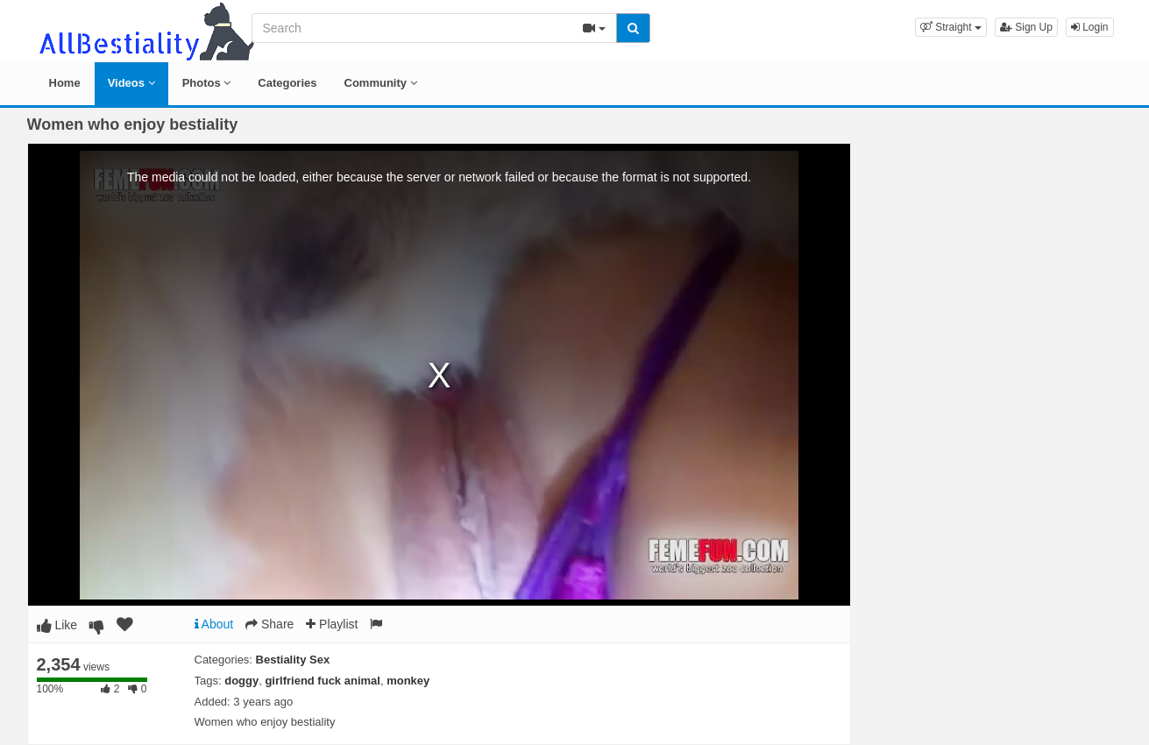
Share (269, 624)
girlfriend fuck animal (322, 680)
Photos (206, 82)
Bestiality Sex (293, 659)
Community (380, 82)
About (214, 624)
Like (57, 625)
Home (65, 82)
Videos (131, 82)
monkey (408, 680)
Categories (287, 82)
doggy (241, 680)
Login (1090, 27)
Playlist (332, 624)
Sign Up (1026, 27)
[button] (951, 27)
